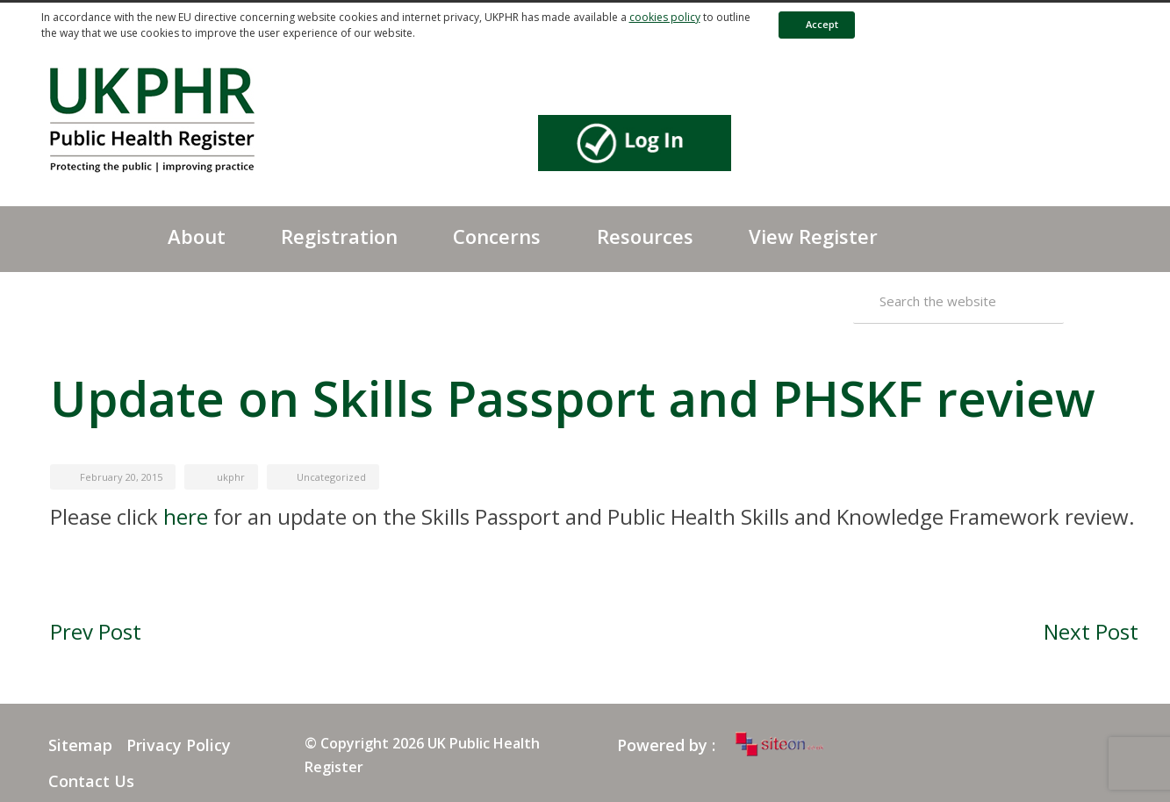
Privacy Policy (178, 744)
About (197, 236)
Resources (645, 236)
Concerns (497, 236)
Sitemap (80, 744)
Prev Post (95, 631)
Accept (813, 24)
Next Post (1091, 631)
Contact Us (91, 780)
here (185, 516)
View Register (813, 236)
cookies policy (664, 17)
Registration (339, 236)
